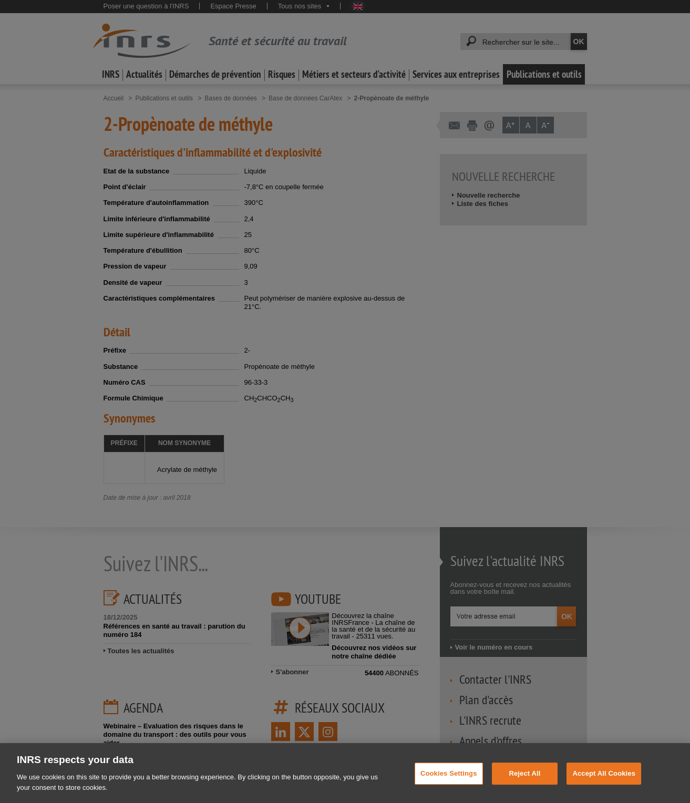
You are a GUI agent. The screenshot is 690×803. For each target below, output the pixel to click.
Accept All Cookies (603, 780)
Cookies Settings (448, 780)
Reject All (524, 780)
